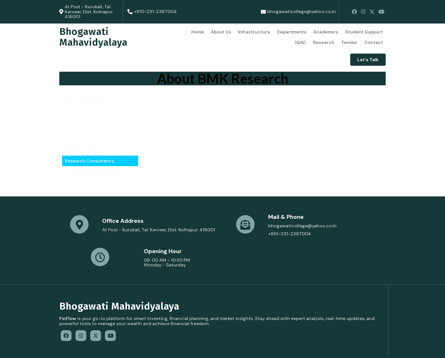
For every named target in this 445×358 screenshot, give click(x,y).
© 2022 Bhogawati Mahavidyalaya (96, 348)
